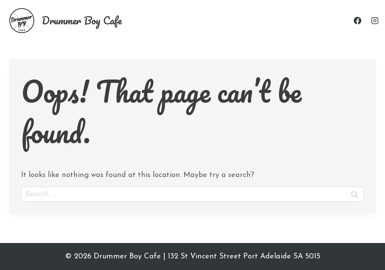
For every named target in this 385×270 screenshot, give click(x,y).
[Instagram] (374, 20)
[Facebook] (357, 20)
